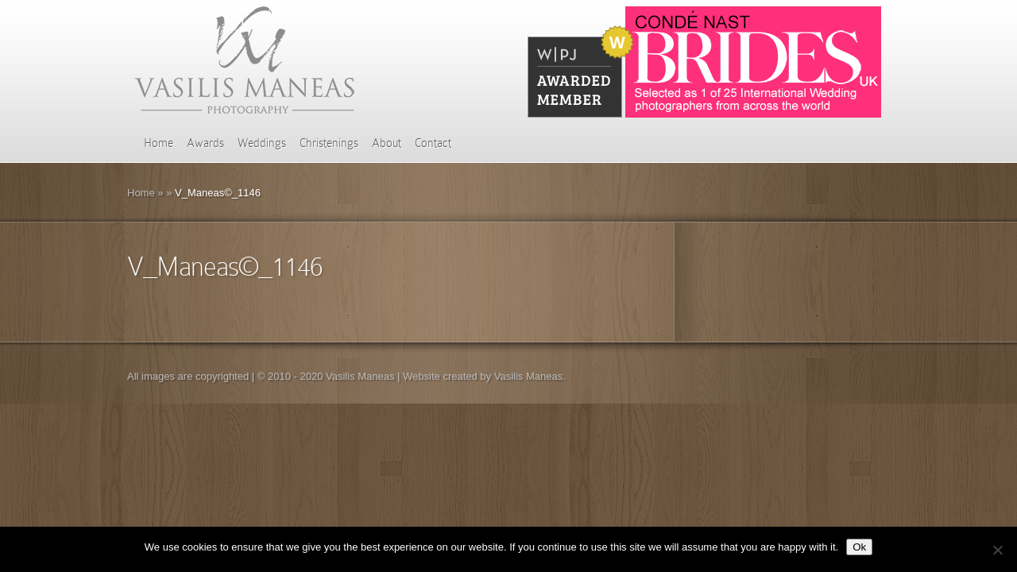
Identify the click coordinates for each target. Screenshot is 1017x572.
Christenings (329, 143)
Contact (433, 143)
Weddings (262, 143)
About (386, 143)
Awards (205, 143)
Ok (859, 547)
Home (158, 143)
